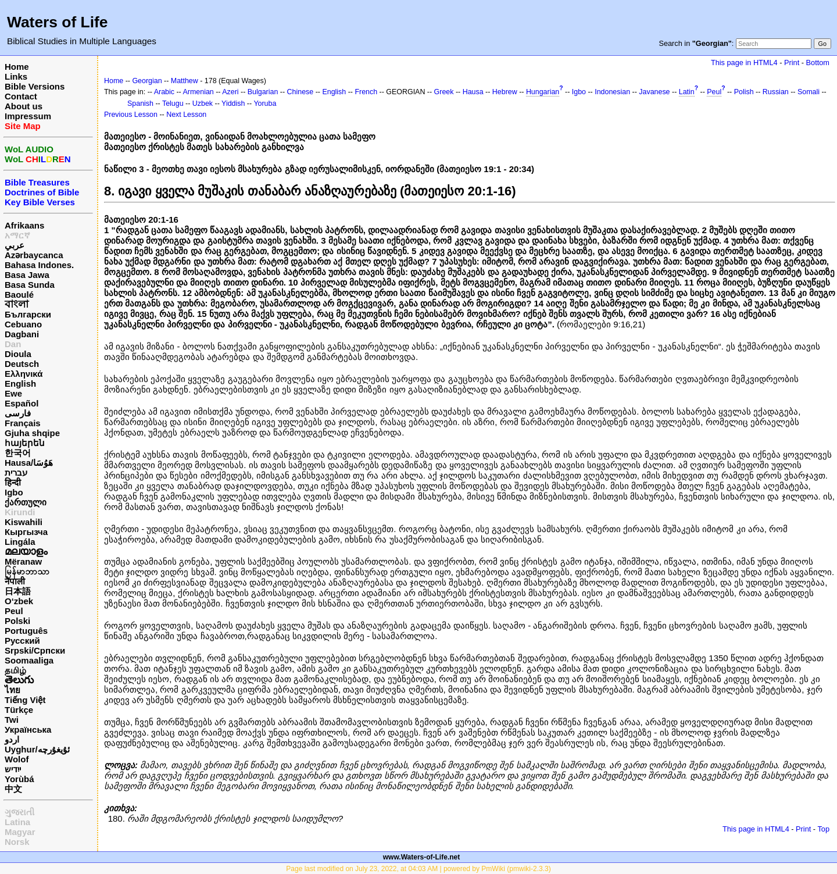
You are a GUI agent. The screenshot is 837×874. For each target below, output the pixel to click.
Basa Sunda (30, 285)
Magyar (20, 832)
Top (823, 829)
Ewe (13, 393)
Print (791, 62)
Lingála (20, 542)
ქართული (25, 502)
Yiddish (233, 103)
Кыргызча (26, 532)
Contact (21, 96)
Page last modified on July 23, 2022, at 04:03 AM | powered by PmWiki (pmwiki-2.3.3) (418, 869)
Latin (687, 92)
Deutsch (22, 364)
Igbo (14, 492)
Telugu (173, 103)
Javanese (654, 92)
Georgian (147, 81)
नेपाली (15, 581)
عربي (14, 245)
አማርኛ (17, 235)
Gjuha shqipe (32, 433)
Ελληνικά (23, 374)
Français (23, 423)
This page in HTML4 (744, 62)
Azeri (230, 92)
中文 (13, 789)
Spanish (140, 103)
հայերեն (25, 443)
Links (16, 76)
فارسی (18, 413)
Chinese (300, 92)
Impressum (28, 116)
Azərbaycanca (34, 255)
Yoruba (264, 103)
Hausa (473, 92)
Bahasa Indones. (39, 265)
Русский (22, 640)
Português (26, 631)
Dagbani (22, 334)
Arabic (164, 92)
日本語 (18, 591)
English (20, 383)
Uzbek (202, 103)
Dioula (18, 354)
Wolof (16, 759)
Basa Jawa (27, 275)
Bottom (817, 62)
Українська (28, 729)
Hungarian (542, 92)
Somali (808, 92)
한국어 (18, 453)
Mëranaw (23, 561)
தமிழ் (15, 670)
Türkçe (19, 710)
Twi (12, 720)
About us (23, 106)
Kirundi (20, 512)
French (366, 92)
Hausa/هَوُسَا (29, 463)
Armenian (198, 92)
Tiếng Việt (25, 700)
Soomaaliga (29, 660)
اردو (12, 739)
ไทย (12, 690)
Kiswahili (23, 522)
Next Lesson (186, 114)
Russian (776, 92)
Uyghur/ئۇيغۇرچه (37, 749)
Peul (14, 611)
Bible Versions (35, 86)
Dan (13, 344)
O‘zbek (19, 601)
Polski (17, 621)
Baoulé (19, 294)
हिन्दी (13, 482)
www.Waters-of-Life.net (421, 857)
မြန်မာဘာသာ (27, 571)
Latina (17, 822)
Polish (744, 92)
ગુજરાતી (19, 812)
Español (21, 403)
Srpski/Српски (35, 650)
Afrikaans (24, 225)
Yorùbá (19, 779)
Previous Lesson (131, 114)
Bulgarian (263, 92)
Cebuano (23, 324)
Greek (444, 92)
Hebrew (504, 92)
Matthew (184, 81)
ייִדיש (13, 769)
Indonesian (612, 92)
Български (28, 314)
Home (17, 67)
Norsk (17, 842)
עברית (16, 472)
